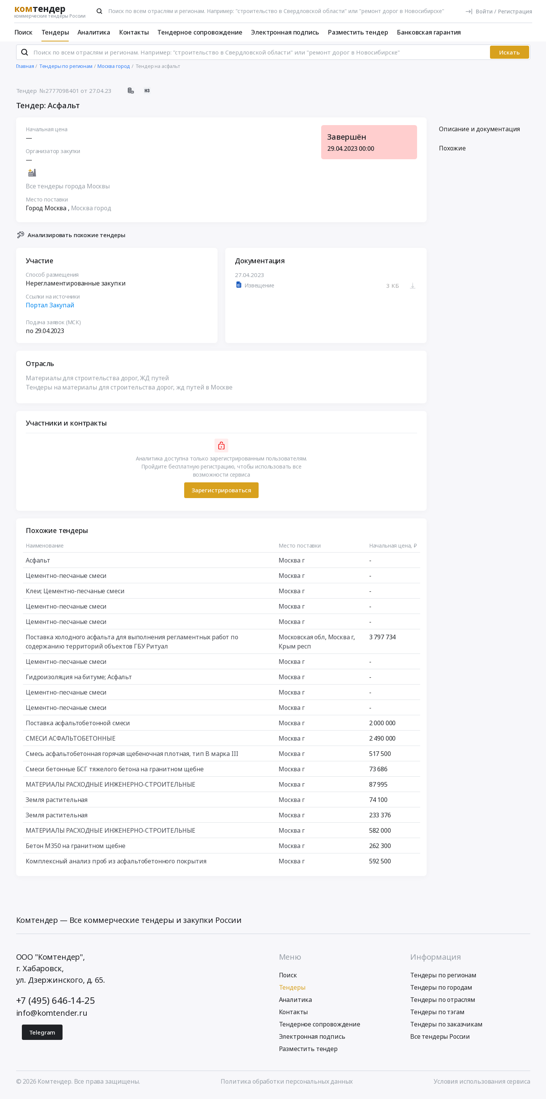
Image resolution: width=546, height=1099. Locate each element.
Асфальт (38, 563)
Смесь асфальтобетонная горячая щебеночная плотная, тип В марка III (132, 756)
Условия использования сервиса (482, 1085)
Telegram (42, 1036)
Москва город (91, 211)
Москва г (292, 563)
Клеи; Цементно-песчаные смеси (75, 594)
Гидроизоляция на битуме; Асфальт (79, 680)
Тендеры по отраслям (442, 1003)
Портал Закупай (50, 308)
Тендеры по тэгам (437, 1015)
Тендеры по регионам (443, 978)
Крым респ (295, 649)
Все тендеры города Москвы (68, 189)
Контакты (134, 32)
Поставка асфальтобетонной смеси (78, 726)
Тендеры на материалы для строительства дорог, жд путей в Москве (129, 390)
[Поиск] (99, 11)
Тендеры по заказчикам (446, 1027)
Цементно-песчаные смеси (66, 578)
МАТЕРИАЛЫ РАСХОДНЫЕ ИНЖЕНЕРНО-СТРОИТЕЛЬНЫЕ (110, 787)
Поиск (23, 32)
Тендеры (55, 32)
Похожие (452, 151)
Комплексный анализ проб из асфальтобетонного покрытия (116, 864)
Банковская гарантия (429, 32)
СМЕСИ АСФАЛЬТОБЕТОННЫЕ (70, 741)
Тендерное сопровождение (199, 32)
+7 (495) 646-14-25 (55, 1003)
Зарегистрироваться (221, 493)
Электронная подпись (285, 32)
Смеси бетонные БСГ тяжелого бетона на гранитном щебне (115, 772)
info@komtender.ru (51, 1016)
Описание (479, 132)
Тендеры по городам (441, 991)
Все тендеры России (440, 1040)
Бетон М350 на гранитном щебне (75, 849)
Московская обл (302, 640)
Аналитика (94, 32)
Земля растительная (56, 803)
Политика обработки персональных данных (287, 1085)
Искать (509, 55)
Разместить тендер (358, 32)
